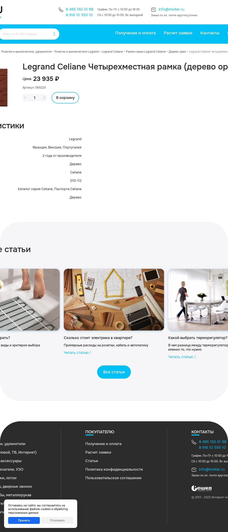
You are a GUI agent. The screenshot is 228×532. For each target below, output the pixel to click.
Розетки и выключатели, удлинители (26, 51)
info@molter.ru (171, 9)
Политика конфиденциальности (114, 469)
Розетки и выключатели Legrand (76, 51)
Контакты (209, 33)
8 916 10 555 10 (79, 15)
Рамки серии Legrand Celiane (146, 51)
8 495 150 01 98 (79, 9)
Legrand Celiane (112, 51)
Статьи (91, 461)
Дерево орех (177, 51)
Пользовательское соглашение (113, 478)
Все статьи (114, 372)
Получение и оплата (135, 33)
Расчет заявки (178, 33)
